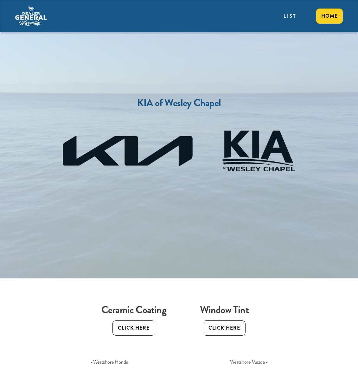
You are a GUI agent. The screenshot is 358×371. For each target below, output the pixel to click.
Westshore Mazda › (248, 362)
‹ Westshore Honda (109, 362)
